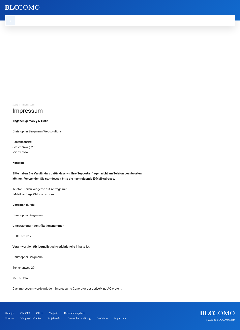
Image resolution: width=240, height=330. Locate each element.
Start (15, 104)
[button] (10, 20)
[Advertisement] (120, 56)
